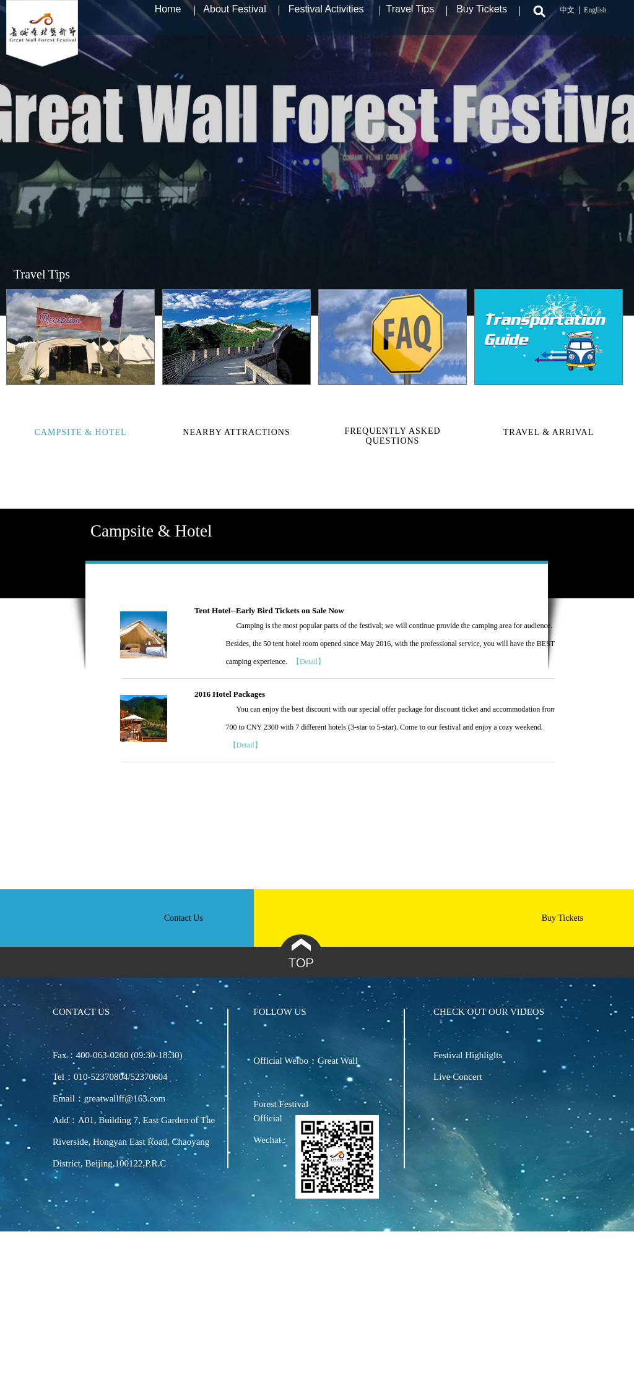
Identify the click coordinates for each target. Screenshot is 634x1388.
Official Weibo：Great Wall (305, 1061)
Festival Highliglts (467, 1055)
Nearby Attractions (236, 432)
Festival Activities (326, 16)
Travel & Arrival (548, 432)
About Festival (234, 16)
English (595, 16)
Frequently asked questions (392, 436)
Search (537, 17)
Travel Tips (410, 16)
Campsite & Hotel (81, 432)
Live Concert (457, 1077)
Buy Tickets (481, 16)
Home (168, 16)
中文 (567, 16)
